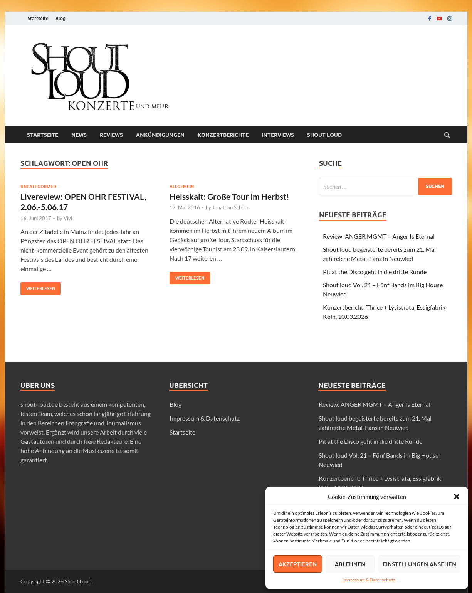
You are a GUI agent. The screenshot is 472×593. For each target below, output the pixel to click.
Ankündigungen (160, 135)
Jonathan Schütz (230, 207)
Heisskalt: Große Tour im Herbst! (229, 196)
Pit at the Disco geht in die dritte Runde (375, 271)
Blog (60, 18)
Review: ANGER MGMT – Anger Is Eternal (379, 236)
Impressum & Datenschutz (368, 580)
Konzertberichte (223, 135)
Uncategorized (38, 186)
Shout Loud (78, 581)
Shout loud (324, 135)
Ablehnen (350, 564)
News (79, 135)
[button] (456, 496)
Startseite (38, 18)
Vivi (68, 218)
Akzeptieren (298, 564)
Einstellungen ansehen (419, 564)
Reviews (111, 135)
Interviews (278, 135)
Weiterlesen (37, 286)
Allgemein (182, 186)
